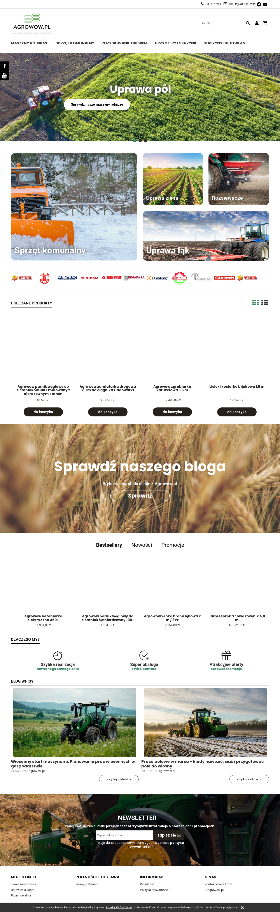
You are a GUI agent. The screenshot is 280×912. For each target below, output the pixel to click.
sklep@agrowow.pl (242, 4)
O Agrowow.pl (214, 890)
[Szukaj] (248, 23)
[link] (140, 97)
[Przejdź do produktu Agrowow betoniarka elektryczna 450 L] (43, 588)
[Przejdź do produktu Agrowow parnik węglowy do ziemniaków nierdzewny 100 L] (108, 588)
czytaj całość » (119, 779)
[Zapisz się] (168, 835)
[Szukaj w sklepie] (221, 22)
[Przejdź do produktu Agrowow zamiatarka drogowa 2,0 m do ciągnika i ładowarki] (108, 349)
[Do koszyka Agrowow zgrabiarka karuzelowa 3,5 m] (172, 411)
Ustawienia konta (23, 890)
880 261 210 (213, 4)
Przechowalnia (21, 895)
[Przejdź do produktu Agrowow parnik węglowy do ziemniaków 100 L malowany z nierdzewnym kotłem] (43, 349)
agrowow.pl (37, 771)
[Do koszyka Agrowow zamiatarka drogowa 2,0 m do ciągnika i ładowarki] (108, 411)
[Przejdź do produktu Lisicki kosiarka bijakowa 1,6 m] (237, 349)
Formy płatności (86, 884)
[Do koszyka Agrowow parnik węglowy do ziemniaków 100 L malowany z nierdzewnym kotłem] (43, 411)
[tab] (134, 140)
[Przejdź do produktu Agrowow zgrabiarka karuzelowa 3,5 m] (172, 349)
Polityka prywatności (154, 890)
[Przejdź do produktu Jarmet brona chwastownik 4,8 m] (237, 588)
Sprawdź (140, 495)
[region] (140, 97)
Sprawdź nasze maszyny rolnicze (96, 104)
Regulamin (147, 884)
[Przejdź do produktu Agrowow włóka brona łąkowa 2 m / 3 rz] (172, 588)
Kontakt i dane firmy (218, 884)
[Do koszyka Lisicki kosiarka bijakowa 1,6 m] (237, 411)
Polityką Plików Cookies (119, 907)
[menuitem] (33, 42)
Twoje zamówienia (23, 884)
